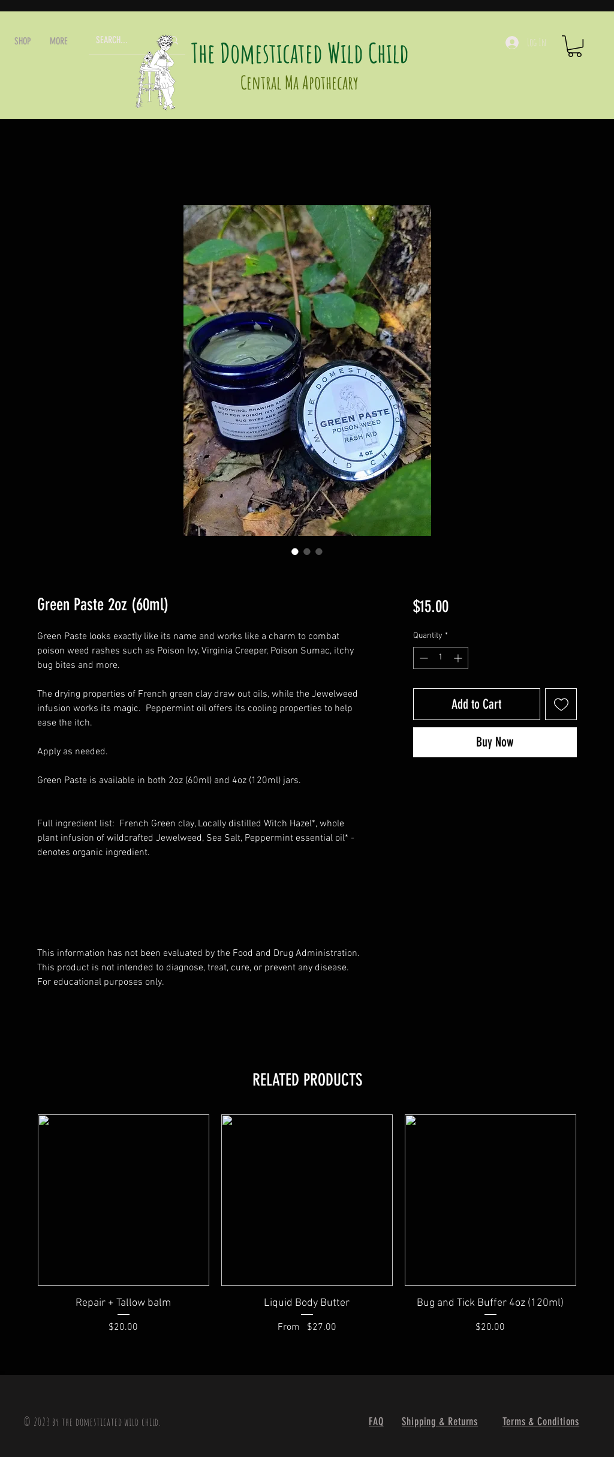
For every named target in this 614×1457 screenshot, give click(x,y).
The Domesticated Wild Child (300, 52)
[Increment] (459, 657)
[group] (307, 1232)
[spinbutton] (441, 657)
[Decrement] (422, 657)
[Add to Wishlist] (561, 704)
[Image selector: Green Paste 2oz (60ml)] (295, 551)
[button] (23, 41)
